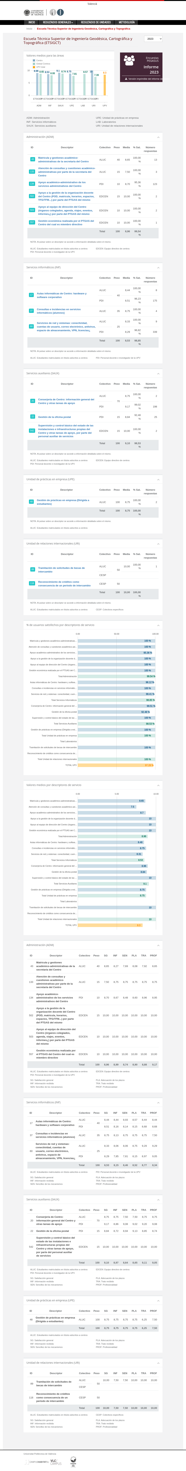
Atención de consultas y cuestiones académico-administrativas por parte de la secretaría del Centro (66, 172)
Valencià (92, 3)
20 (32, 401)
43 (32, 159)
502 (32, 196)
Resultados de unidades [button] (96, 22)
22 (32, 416)
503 (32, 210)
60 (31, 326)
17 (31, 295)
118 (32, 583)
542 (32, 430)
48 (31, 501)
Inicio (29, 28)
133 (32, 171)
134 (32, 183)
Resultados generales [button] (58, 22)
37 (31, 310)
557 (32, 222)
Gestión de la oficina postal (54, 417)
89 (32, 569)
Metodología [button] (127, 22)
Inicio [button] (32, 22)
